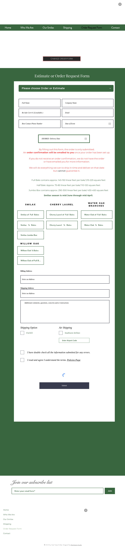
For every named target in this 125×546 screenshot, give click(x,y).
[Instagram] (120, 4)
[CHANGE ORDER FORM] (62, 58)
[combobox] (64, 279)
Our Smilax (8, 519)
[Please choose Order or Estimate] (66, 88)
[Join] (110, 491)
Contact (6, 533)
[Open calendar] (110, 124)
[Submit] (64, 385)
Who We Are (9, 514)
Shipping (7, 524)
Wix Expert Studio (76, 545)
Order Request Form (12, 529)
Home (6, 510)
